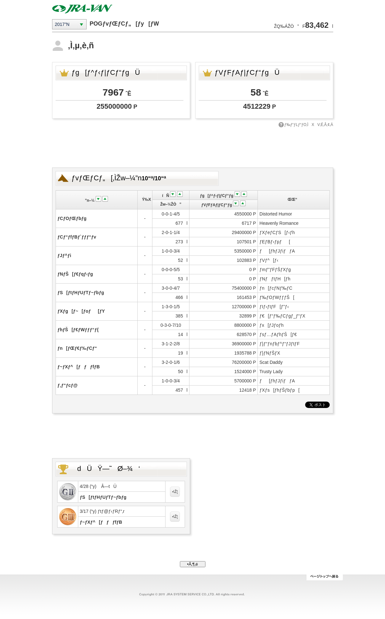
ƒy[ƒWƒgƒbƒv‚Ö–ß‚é (324, 577)
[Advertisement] (192, 146)
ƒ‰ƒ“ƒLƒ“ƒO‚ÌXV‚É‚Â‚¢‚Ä (308, 124)
